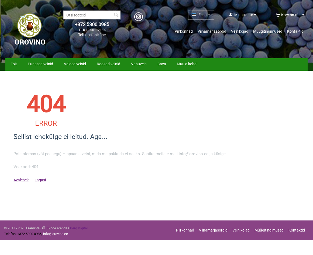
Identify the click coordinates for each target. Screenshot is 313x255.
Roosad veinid (108, 64)
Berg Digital (79, 228)
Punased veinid (40, 64)
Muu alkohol (187, 64)
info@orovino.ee (55, 234)
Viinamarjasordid (212, 31)
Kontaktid (295, 31)
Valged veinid (75, 64)
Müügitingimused (267, 31)
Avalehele (21, 180)
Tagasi (40, 180)
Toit (14, 64)
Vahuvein (139, 64)
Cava (161, 64)
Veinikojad (239, 31)
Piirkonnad (184, 31)
